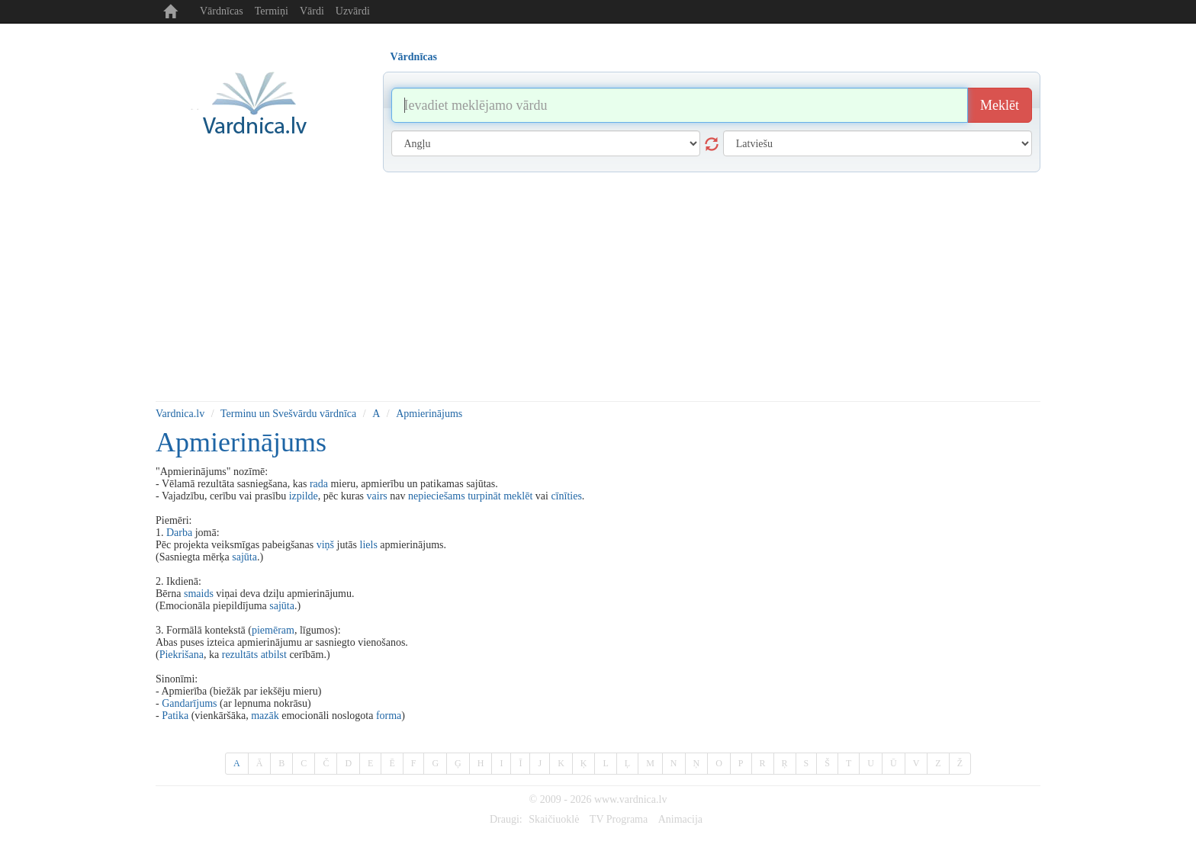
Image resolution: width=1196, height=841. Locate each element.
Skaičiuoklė (554, 819)
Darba (179, 532)
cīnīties (566, 496)
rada (319, 484)
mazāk (265, 715)
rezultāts (240, 654)
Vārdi (312, 11)
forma (388, 715)
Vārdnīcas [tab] (414, 57)
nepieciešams (436, 496)
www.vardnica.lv (630, 799)
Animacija (680, 819)
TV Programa (619, 819)
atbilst (274, 654)
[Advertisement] (598, 286)
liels (369, 545)
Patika (175, 715)
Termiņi (271, 11)
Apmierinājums (429, 413)
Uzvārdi (353, 11)
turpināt (484, 496)
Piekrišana (181, 654)
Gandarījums (189, 703)
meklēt (517, 496)
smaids (199, 593)
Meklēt (999, 105)
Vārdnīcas (221, 11)
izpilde (303, 496)
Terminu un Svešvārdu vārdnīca (288, 413)
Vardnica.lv (180, 413)
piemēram (273, 630)
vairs (377, 496)
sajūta (244, 557)
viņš (325, 545)
